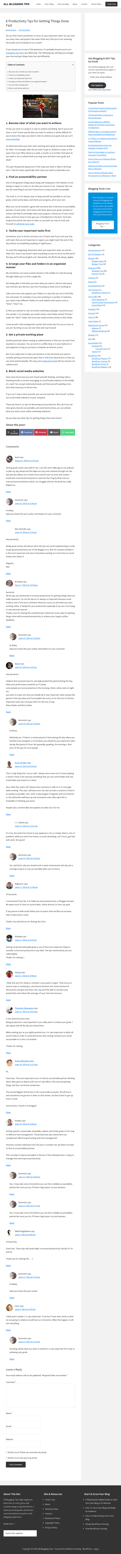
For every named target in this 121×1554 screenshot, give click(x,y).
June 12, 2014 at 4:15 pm (29, 1341)
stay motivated (12, 139)
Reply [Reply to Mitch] (8, 712)
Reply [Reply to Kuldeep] (8, 964)
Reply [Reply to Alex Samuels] (8, 573)
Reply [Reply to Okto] (8, 1330)
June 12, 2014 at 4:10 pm (29, 1277)
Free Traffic (92, 296)
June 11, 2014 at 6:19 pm (26, 940)
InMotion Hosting (73, 1548)
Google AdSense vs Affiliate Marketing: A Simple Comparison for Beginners (101, 125)
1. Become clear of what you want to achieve (23, 72)
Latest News (93, 321)
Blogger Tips (97, 264)
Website (9, 1439)
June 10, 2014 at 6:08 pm (26, 1124)
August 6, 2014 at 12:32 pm (27, 460)
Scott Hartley (21, 762)
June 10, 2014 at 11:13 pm (26, 1064)
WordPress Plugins (99, 358)
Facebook (95, 346)
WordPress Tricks (99, 364)
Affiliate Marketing (99, 331)
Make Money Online (96, 325)
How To (91, 317)
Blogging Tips (97, 271)
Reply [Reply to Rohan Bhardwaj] (8, 1112)
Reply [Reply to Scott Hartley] (8, 814)
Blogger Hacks (98, 261)
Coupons (91, 278)
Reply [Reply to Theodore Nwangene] (8, 1052)
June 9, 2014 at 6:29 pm (25, 1309)
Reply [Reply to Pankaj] (8, 1000)
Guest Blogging (98, 299)
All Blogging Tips (45, 1548)
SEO (90, 339)
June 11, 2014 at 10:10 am (26, 1011)
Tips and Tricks (101, 349)
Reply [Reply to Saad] (8, 491)
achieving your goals (25, 223)
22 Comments (24, 30)
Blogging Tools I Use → (103, 225)
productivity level (49, 361)
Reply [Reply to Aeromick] (8, 520)
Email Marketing (95, 286)
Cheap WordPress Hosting (97, 1524)
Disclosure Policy (52, 1518)
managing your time (15, 52)
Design (91, 282)
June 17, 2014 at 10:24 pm (26, 585)
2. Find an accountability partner (18, 75)
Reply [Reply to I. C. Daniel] (8, 846)
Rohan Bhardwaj (22, 1061)
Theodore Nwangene (24, 1008)
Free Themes (93, 290)
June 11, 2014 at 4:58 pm (26, 975)
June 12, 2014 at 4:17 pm (29, 1205)
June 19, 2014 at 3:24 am (26, 532)
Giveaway (92, 309)
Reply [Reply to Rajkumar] (8, 928)
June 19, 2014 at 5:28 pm (26, 503)
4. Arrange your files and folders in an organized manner (27, 81)
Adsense (95, 328)
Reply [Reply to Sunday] (8, 1165)
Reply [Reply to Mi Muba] (8, 626)
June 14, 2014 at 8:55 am (26, 766)
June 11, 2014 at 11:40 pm (26, 887)
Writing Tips (97, 274)
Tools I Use (50, 1499)
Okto (17, 1306)
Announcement (94, 250)
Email (9, 1426)
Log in (96, 1548)
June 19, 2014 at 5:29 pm (29, 638)
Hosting (91, 313)
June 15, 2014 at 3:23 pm (26, 667)
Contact (48, 1513)
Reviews (91, 335)
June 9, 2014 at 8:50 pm (25, 1234)
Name (9, 1413)
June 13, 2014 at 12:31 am (26, 826)
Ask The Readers (95, 254)
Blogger (91, 258)
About (47, 1504)
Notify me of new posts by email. (22, 1457)
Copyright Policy (52, 1522)
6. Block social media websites (18, 88)
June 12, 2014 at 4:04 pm (29, 1177)
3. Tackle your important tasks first (19, 78)
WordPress (92, 355)
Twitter (95, 351)
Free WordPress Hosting (96, 1528)
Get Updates (97, 85)
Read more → (10, 1523)
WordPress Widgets (100, 367)
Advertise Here (51, 1509)
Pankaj (18, 972)
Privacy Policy (51, 1527)
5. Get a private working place (17, 85)
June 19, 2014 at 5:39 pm (29, 858)
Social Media (97, 305)
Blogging (92, 268)
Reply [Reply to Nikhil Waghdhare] (8, 1265)
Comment (11, 1382)
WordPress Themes (100, 292)
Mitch (17, 663)
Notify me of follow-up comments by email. (27, 1452)
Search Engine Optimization (103, 302)
